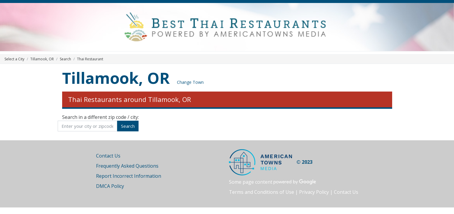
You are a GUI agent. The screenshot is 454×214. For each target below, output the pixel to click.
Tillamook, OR (116, 77)
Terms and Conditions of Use (261, 192)
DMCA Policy (110, 186)
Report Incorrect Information (128, 176)
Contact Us (108, 155)
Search (65, 59)
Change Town (190, 82)
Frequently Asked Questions (127, 166)
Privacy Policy (314, 192)
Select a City (14, 59)
